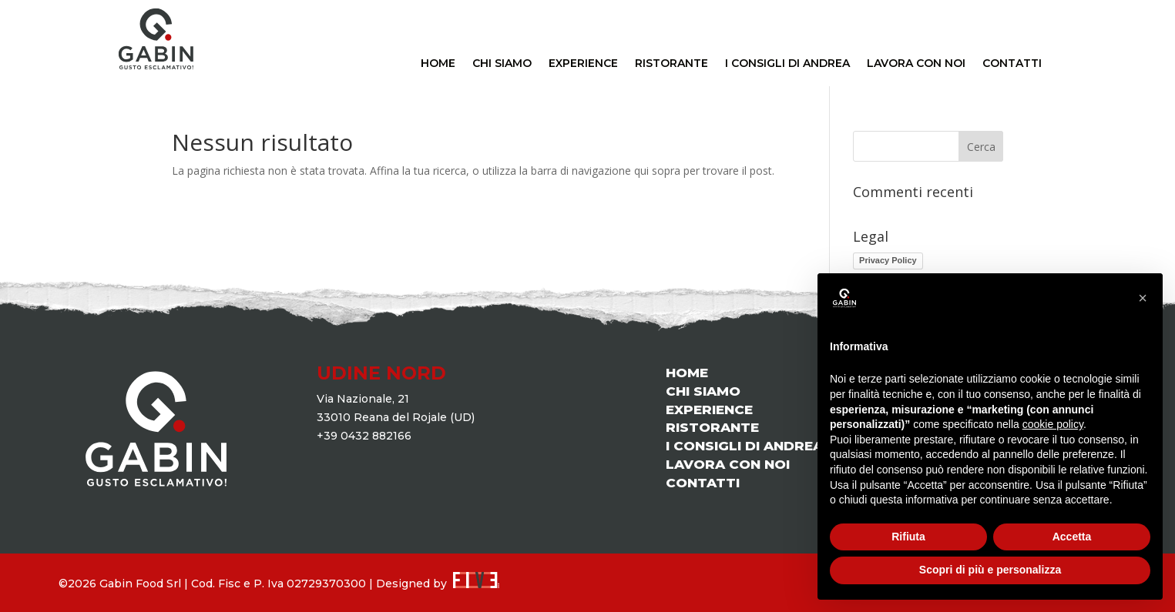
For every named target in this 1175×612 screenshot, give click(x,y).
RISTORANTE (671, 64)
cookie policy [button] (1052, 424)
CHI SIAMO (502, 64)
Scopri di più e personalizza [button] (990, 570)
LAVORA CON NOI (916, 64)
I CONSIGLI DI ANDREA (787, 64)
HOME (438, 64)
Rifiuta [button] (908, 536)
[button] (1142, 298)
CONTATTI (1012, 64)
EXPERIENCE (583, 64)
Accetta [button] (1072, 536)
